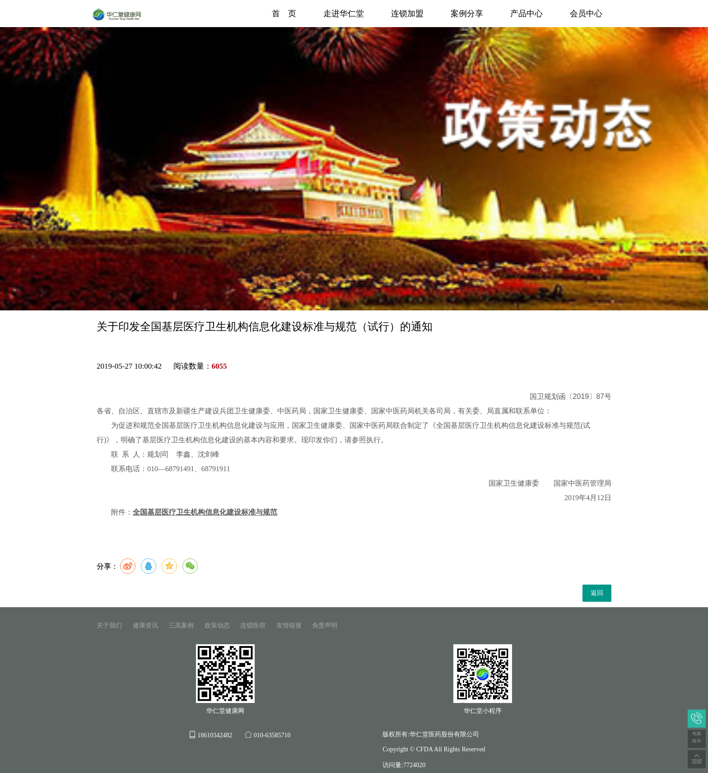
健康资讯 (145, 625)
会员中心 (586, 13)
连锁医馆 (253, 625)
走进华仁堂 (343, 13)
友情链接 (289, 625)
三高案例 (181, 625)
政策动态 (217, 625)
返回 (597, 593)
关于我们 (109, 625)
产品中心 (526, 13)
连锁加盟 (407, 13)
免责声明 (324, 625)
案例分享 (467, 13)
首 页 (284, 13)
